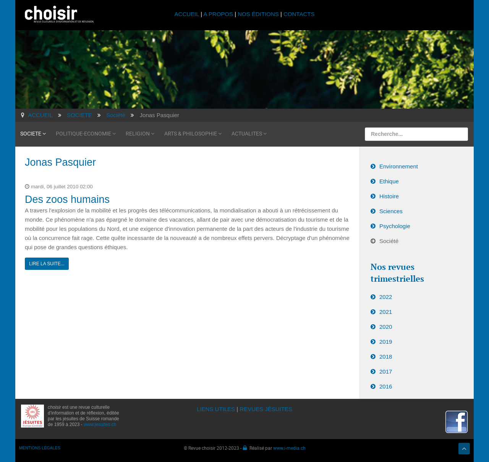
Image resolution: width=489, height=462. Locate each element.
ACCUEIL (188, 14)
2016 (385, 386)
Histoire (389, 196)
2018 (385, 356)
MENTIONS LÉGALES (39, 448)
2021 (385, 312)
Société (388, 241)
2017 (385, 371)
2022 (385, 297)
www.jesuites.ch (100, 424)
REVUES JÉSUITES (266, 409)
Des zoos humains (67, 199)
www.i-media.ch (289, 448)
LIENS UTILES (216, 409)
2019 (385, 341)
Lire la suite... (47, 263)
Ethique (389, 181)
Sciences (391, 211)
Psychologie (394, 226)
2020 (385, 326)
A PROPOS (218, 14)
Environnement (398, 166)
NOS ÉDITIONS (258, 14)
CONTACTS (298, 14)
